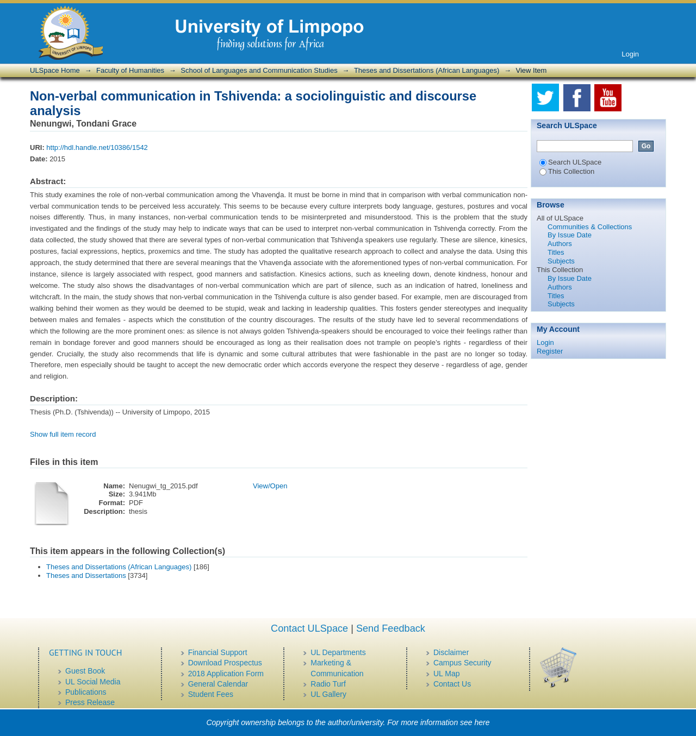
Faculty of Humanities (130, 70)
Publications (86, 692)
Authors (560, 244)
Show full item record (63, 434)
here (482, 722)
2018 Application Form (226, 673)
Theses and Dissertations (86, 575)
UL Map (446, 673)
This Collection (566, 171)
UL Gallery (328, 694)
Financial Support (217, 652)
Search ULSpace (570, 162)
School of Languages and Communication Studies (259, 70)
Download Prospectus (225, 662)
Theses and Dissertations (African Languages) (426, 70)
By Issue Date (570, 235)
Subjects (561, 261)
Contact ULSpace (309, 628)
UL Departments (337, 652)
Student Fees (210, 694)
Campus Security (462, 662)
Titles (556, 252)
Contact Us (452, 684)
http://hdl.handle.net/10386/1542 (97, 147)
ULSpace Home (55, 70)
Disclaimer (451, 652)
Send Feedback (390, 628)
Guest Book (85, 670)
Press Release (90, 702)
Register (550, 351)
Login (630, 54)
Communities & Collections (590, 227)
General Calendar (218, 684)
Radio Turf (328, 684)
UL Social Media (92, 681)
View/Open (270, 486)
